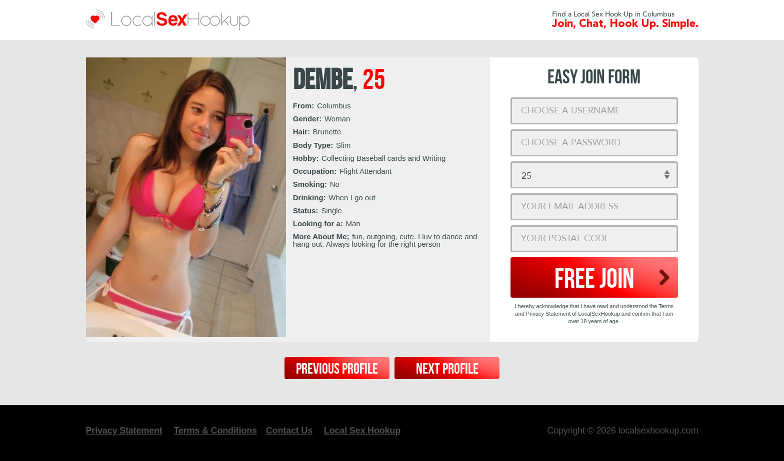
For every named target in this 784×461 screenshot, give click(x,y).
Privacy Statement (124, 431)
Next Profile (447, 369)
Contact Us (289, 431)
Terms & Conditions (215, 431)
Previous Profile (337, 369)
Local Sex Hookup (362, 431)
